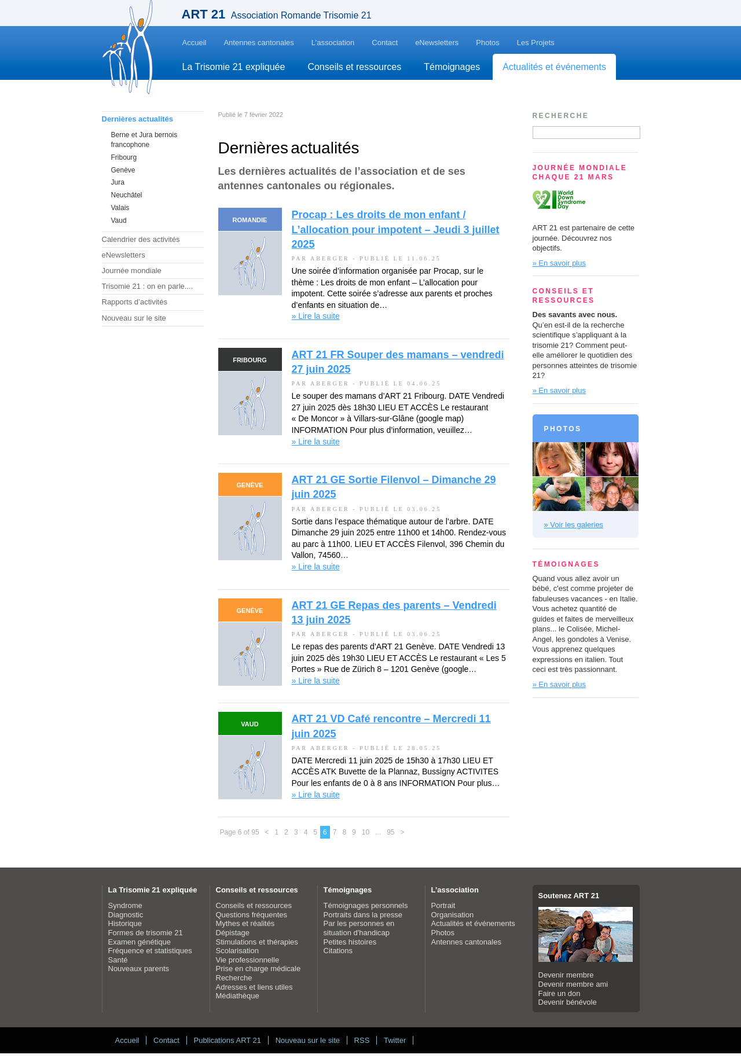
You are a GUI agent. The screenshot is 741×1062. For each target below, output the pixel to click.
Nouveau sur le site (134, 318)
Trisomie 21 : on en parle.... (147, 286)
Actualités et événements (554, 67)
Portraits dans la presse (363, 914)
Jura (117, 182)
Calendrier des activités (141, 239)
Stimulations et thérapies (257, 942)
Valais (120, 208)
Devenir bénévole (567, 1002)
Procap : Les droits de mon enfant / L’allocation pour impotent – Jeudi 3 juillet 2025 (396, 229)
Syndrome (125, 905)
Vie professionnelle (248, 960)
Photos (487, 42)
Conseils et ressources (354, 67)
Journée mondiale (132, 270)
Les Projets (536, 42)
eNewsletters (436, 42)
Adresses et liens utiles (254, 987)
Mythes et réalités (245, 923)
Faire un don (559, 993)
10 (365, 832)
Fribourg (124, 157)
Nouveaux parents (139, 968)
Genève (123, 170)
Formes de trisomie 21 (145, 932)
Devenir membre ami (573, 984)
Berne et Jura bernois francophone (144, 140)
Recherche (234, 977)
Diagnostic (126, 914)
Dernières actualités (138, 119)
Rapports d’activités (134, 301)
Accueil (194, 42)
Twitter (395, 1040)
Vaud (119, 220)
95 (390, 832)
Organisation (452, 914)
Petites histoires (350, 942)
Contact (385, 42)
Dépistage (233, 932)
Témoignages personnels (366, 905)
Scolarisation (237, 950)
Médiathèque (237, 995)
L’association (332, 42)
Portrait (443, 905)
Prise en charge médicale (258, 968)
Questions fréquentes (252, 914)
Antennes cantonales (258, 42)
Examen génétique (139, 942)
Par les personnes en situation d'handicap (359, 928)
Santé (118, 960)
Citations (338, 950)
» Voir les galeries (574, 524)
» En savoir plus (559, 263)
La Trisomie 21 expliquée (233, 67)
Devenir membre (566, 975)
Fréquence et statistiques (150, 950)
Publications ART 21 (227, 1040)
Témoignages (452, 67)
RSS (362, 1040)
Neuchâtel (126, 195)
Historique (125, 923)
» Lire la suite (316, 316)
